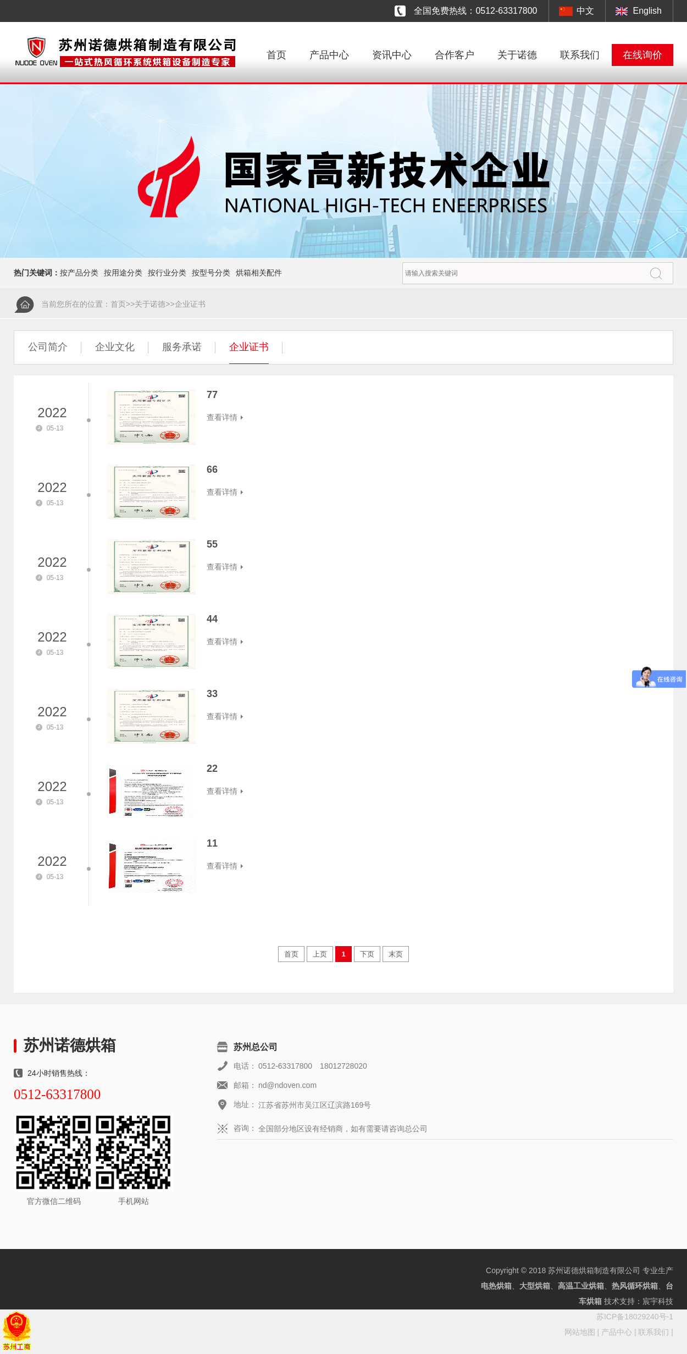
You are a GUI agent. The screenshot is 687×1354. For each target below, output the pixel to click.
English (647, 10)
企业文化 (115, 346)
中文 (585, 10)
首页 (276, 54)
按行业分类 (167, 272)
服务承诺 (182, 346)
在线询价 (642, 54)
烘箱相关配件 (259, 272)
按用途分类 (123, 272)
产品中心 (329, 54)
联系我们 (580, 54)
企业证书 (190, 304)
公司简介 (48, 346)
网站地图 (579, 1332)
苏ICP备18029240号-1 (634, 1316)
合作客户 (454, 54)
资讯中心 (392, 54)
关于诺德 (517, 54)
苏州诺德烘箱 (70, 1045)
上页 (320, 954)
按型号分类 (211, 272)
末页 (396, 954)
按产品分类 (79, 272)
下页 (367, 954)
